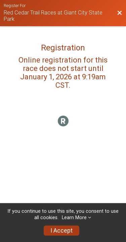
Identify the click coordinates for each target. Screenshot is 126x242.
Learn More (74, 217)
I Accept (61, 230)
